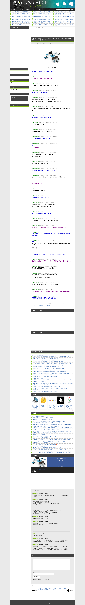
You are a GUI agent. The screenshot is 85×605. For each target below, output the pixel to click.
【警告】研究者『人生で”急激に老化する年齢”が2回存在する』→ (47, 426)
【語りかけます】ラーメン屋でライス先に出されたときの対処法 (46, 429)
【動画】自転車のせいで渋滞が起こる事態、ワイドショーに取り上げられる (49, 369)
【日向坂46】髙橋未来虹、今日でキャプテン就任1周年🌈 (45, 444)
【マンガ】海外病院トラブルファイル (40, 416)
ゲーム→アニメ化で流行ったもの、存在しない (42, 19)
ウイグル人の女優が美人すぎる (39, 446)
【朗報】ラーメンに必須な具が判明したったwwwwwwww (45, 437)
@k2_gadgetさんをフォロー (42, 469)
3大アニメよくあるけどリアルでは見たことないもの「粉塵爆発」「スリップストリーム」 (28, 13)
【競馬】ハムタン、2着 (16, 24)
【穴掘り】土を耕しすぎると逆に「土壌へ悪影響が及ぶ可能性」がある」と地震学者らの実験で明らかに (55, 427)
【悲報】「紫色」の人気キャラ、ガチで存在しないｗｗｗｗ (44, 11)
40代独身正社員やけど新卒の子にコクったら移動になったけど (45, 25)
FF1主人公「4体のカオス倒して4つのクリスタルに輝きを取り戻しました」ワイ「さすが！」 (52, 452)
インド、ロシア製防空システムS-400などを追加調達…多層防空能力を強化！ (47, 24)
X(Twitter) (13, 9)
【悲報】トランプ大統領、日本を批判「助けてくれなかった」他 (46, 386)
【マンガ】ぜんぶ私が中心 (37, 355)
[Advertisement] (42, 321)
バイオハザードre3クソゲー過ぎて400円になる (20, 11)
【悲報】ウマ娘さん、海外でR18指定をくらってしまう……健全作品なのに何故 (50, 388)
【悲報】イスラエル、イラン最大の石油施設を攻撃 (64, 16)
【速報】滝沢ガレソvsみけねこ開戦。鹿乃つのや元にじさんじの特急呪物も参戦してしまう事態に (51, 14)
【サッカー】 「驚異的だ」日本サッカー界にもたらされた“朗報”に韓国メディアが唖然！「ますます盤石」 (55, 439)
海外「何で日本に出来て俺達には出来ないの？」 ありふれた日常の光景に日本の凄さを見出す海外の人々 (31, 25)
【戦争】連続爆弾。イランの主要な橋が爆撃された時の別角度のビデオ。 (25, 19)
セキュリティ (35, 305)
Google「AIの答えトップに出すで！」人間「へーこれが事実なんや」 (68, 22)
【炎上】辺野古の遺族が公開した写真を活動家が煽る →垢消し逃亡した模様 (26, 16)
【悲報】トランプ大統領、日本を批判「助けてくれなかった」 (46, 391)
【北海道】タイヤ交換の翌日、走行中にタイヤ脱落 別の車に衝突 (67, 24)
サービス (41, 43)
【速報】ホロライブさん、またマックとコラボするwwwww (66, 13)
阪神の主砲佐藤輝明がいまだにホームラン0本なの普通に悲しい (45, 16)
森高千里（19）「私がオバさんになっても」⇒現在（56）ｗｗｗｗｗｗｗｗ (49, 436)
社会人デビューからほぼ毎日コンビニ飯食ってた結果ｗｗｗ (45, 360)
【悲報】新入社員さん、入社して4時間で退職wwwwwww (22, 21)
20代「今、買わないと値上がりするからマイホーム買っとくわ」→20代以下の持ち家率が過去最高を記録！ (56, 451)
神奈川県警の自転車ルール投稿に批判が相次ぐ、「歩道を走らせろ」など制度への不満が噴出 (50, 13)
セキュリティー (47, 43)
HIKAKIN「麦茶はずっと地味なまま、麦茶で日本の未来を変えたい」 (47, 447)
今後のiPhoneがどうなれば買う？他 (40, 384)
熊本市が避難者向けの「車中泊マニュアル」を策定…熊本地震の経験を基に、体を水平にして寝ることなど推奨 (56, 431)
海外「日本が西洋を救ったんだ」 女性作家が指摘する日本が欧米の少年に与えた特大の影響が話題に (54, 383)
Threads (28, 9)
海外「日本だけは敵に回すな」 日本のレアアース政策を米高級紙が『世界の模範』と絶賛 (52, 424)
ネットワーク (42, 305)
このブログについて (37, 9)
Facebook (21, 9)
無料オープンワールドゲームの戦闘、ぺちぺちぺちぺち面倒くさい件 (68, 21)
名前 (34, 572)
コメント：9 (53, 43)
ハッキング (47, 305)
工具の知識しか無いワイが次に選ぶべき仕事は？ (64, 11)
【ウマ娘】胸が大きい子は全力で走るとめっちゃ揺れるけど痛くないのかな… (49, 441)
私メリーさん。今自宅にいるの (39, 381)
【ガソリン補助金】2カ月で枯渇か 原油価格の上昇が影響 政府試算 (46, 21)
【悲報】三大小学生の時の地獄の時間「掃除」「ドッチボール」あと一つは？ (49, 449)
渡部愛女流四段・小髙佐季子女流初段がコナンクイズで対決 (45, 432)
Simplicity (47, 602)
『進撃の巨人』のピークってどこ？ (40, 389)
